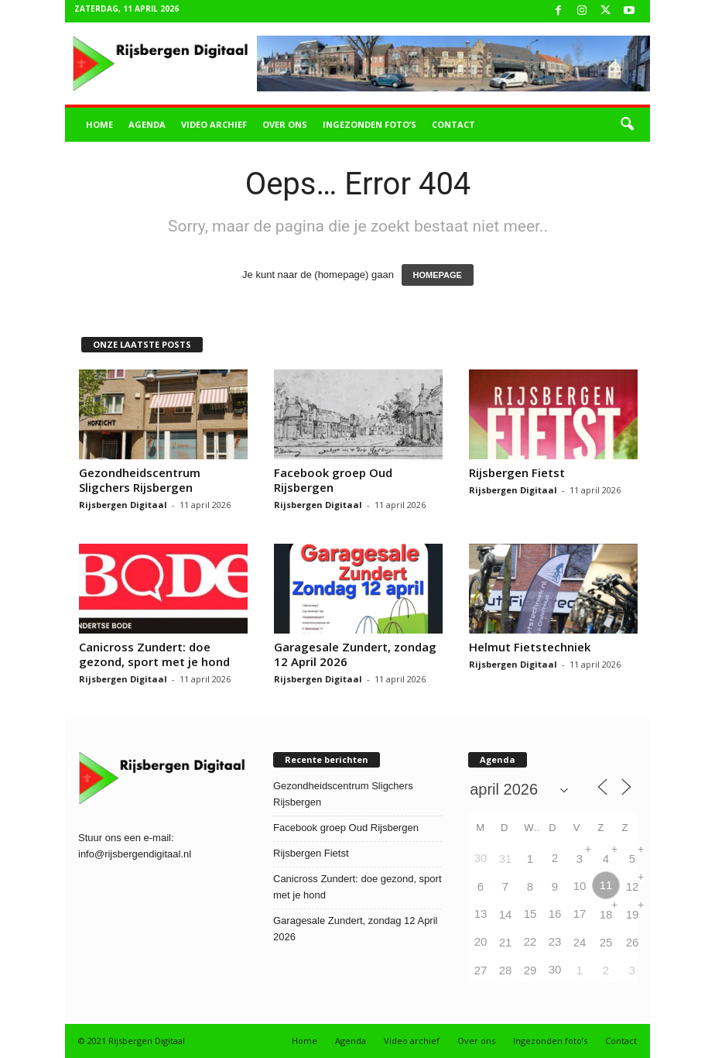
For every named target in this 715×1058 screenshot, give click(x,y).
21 (505, 942)
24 (580, 942)
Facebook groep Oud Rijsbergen (333, 480)
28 (505, 970)
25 (606, 942)
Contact (453, 124)
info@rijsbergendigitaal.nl (134, 854)
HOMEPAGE (437, 275)
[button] (627, 125)
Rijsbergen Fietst (517, 472)
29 (530, 970)
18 (606, 914)
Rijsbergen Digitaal (123, 504)
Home (99, 124)
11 (606, 884)
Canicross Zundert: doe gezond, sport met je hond (154, 654)
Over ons (284, 124)
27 (481, 970)
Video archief (214, 124)
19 (632, 914)
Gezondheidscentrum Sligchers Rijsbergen (139, 480)
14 (505, 914)
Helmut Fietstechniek (529, 646)
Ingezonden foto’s (369, 124)
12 (632, 886)
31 (505, 858)
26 (632, 942)
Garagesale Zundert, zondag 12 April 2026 (355, 654)
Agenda (147, 124)
